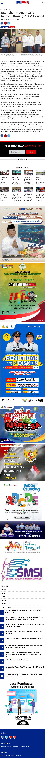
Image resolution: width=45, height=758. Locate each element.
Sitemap (22, 747)
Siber (9, 747)
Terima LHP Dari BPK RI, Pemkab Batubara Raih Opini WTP (24, 638)
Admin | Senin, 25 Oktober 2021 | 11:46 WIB (10, 19)
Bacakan (4, 27)
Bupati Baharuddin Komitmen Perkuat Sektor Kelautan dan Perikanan (4, 198)
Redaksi (3, 747)
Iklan (27, 747)
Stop (12, 27)
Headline (6, 9)
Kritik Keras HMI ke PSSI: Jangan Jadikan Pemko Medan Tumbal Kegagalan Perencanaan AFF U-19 (16, 184)
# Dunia (2, 593)
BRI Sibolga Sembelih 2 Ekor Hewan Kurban (19, 660)
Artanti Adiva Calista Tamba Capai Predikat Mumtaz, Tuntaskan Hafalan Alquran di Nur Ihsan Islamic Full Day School (23, 654)
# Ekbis (2, 597)
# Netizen (3, 600)
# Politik (3, 604)
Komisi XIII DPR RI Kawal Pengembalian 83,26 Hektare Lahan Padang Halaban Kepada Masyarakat (16, 199)
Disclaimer (15, 747)
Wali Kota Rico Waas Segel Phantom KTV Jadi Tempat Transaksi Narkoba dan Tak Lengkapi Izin (40, 199)
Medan (10, 9)
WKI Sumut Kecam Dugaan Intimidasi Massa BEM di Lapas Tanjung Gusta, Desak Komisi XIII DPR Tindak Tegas (24, 618)
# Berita (3, 590)
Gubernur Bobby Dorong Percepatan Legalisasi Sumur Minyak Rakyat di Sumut (28, 182)
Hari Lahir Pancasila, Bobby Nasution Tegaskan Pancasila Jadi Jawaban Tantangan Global (23, 646)
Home (1, 9)
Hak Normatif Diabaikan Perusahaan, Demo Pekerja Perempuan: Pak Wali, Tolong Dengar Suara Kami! (28, 199)
